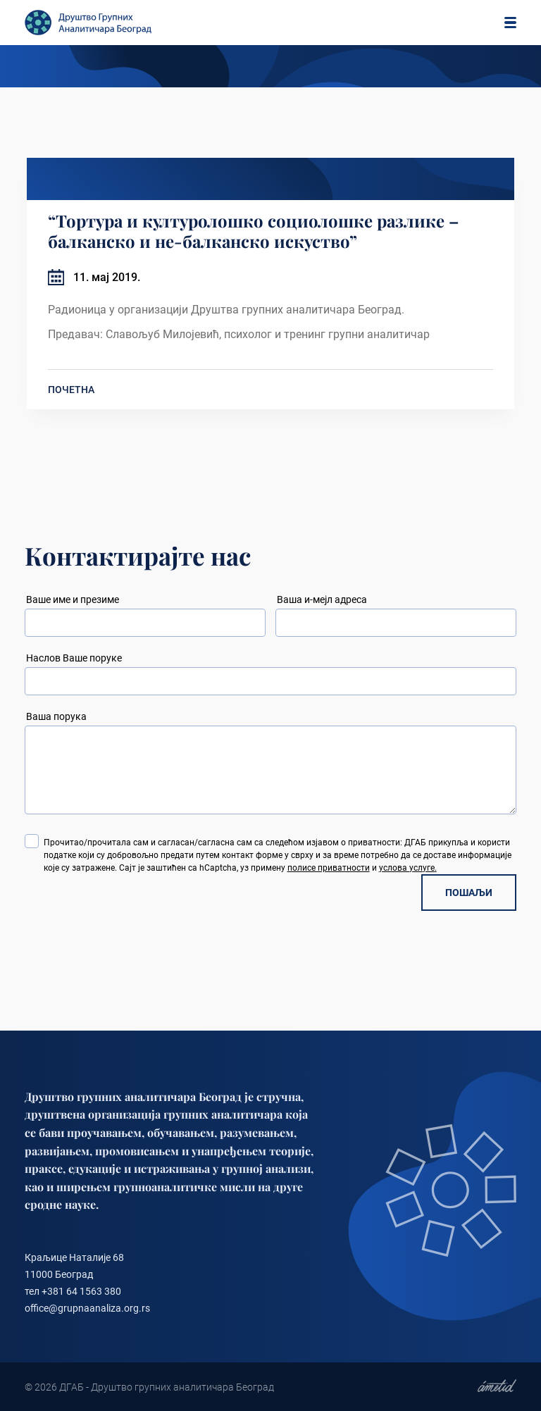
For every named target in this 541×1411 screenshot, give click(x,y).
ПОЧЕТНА (71, 389)
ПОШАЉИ (468, 892)
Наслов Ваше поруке (74, 658)
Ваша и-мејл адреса (322, 599)
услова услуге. (408, 868)
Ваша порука (56, 716)
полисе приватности (328, 868)
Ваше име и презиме (72, 599)
